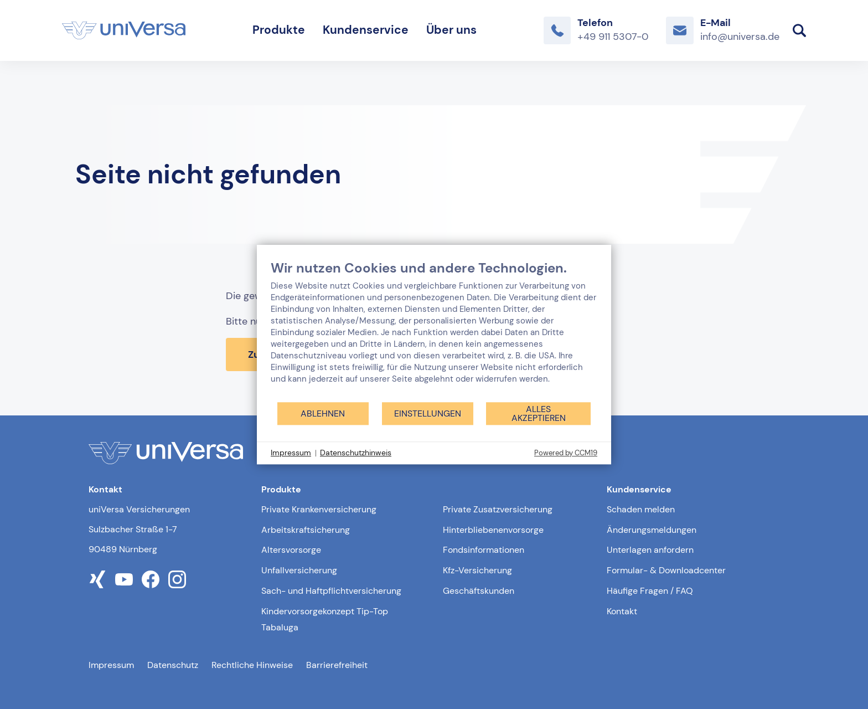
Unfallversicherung (299, 570)
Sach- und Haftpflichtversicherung (331, 591)
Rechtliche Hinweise (252, 665)
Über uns (451, 30)
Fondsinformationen (483, 550)
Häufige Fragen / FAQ (650, 591)
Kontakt (622, 611)
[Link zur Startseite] (123, 30)
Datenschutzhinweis (355, 453)
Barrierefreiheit (337, 665)
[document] (434, 330)
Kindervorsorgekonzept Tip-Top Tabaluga (324, 619)
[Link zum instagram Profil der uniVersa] (177, 579)
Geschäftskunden (478, 591)
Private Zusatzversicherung (497, 509)
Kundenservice (366, 30)
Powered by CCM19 (565, 453)
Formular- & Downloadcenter (666, 570)
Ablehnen (323, 413)
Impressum (111, 665)
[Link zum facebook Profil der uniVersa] (150, 579)
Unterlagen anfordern (650, 550)
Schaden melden (641, 509)
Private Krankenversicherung (318, 509)
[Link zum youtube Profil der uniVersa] (124, 579)
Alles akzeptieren (539, 413)
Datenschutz (172, 665)
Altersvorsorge (291, 550)
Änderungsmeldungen (651, 530)
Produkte (278, 30)
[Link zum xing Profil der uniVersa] (97, 579)
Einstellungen (427, 413)
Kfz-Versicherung (477, 570)
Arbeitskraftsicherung (305, 530)
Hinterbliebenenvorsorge (493, 530)
